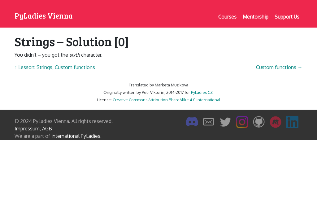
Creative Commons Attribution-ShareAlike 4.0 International (166, 99)
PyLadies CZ (202, 92)
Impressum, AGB (33, 128)
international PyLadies (75, 136)
